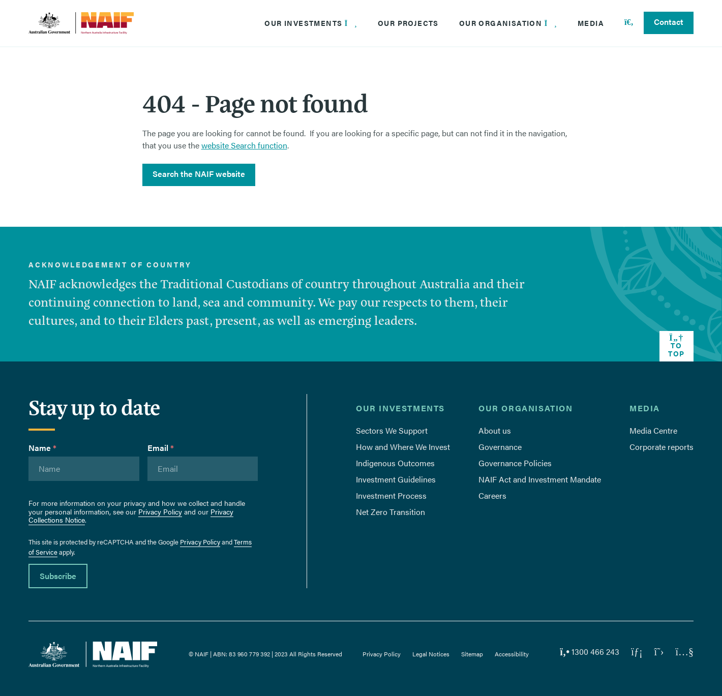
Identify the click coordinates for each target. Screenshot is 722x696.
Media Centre (653, 430)
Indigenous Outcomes (395, 463)
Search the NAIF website (199, 173)
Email (160, 447)
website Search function (244, 145)
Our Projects (408, 23)
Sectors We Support (392, 430)
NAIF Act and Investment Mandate (539, 479)
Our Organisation (508, 23)
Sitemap (472, 653)
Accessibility (512, 653)
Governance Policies (515, 463)
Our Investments (310, 23)
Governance (500, 446)
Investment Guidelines (396, 479)
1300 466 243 (589, 651)
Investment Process (391, 495)
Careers (492, 495)
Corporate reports (661, 446)
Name (42, 447)
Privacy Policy (160, 511)
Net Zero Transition (390, 512)
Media (591, 23)
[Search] (629, 23)
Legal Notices (430, 653)
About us (494, 430)
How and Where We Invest (403, 446)
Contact (668, 21)
